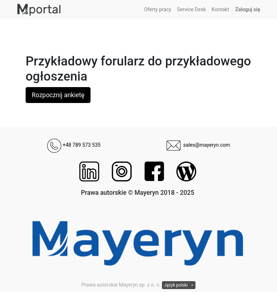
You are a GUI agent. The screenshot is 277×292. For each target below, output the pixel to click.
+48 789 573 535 (73, 145)
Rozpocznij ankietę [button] (58, 95)
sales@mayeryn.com (198, 145)
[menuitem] (157, 9)
